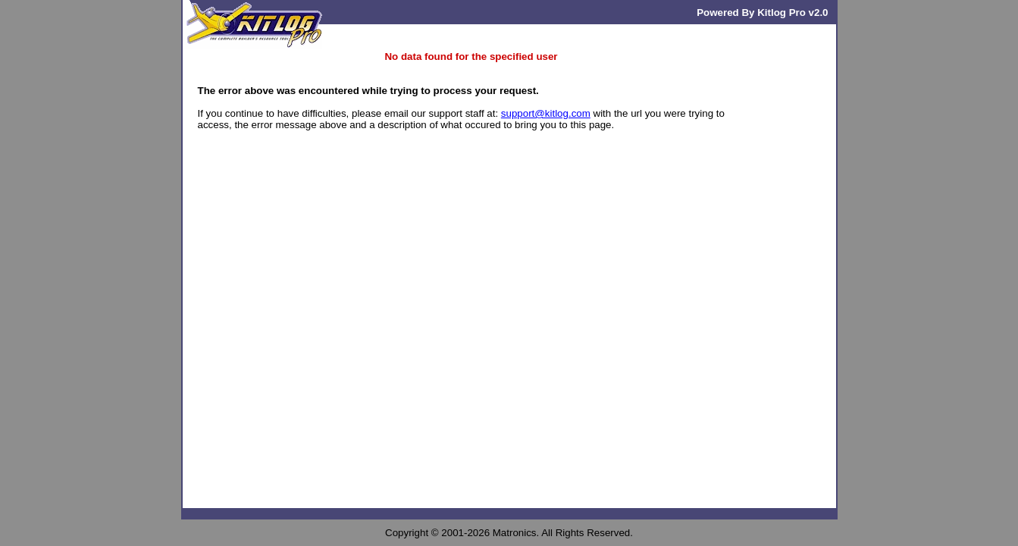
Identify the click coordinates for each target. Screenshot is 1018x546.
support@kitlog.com (545, 113)
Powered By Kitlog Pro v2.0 (762, 12)
